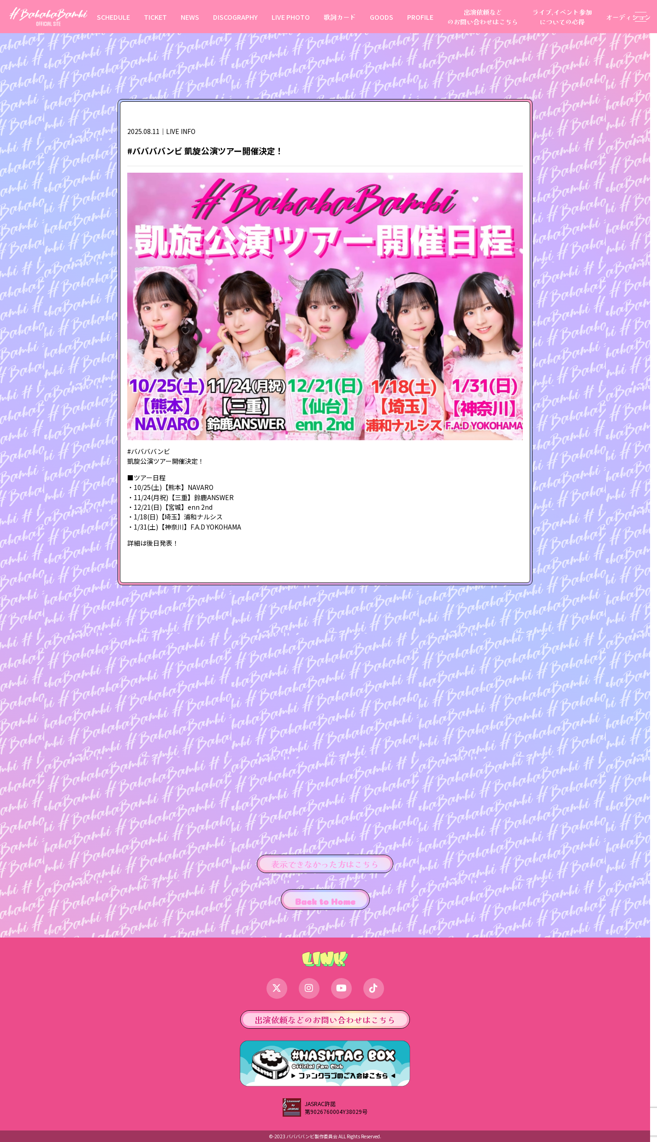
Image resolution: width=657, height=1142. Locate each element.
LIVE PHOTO (291, 17)
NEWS (190, 17)
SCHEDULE (113, 17)
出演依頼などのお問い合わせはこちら (482, 16)
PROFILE (420, 17)
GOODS (381, 17)
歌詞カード (340, 17)
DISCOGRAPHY (235, 17)
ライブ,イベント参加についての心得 (562, 16)
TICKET (155, 17)
